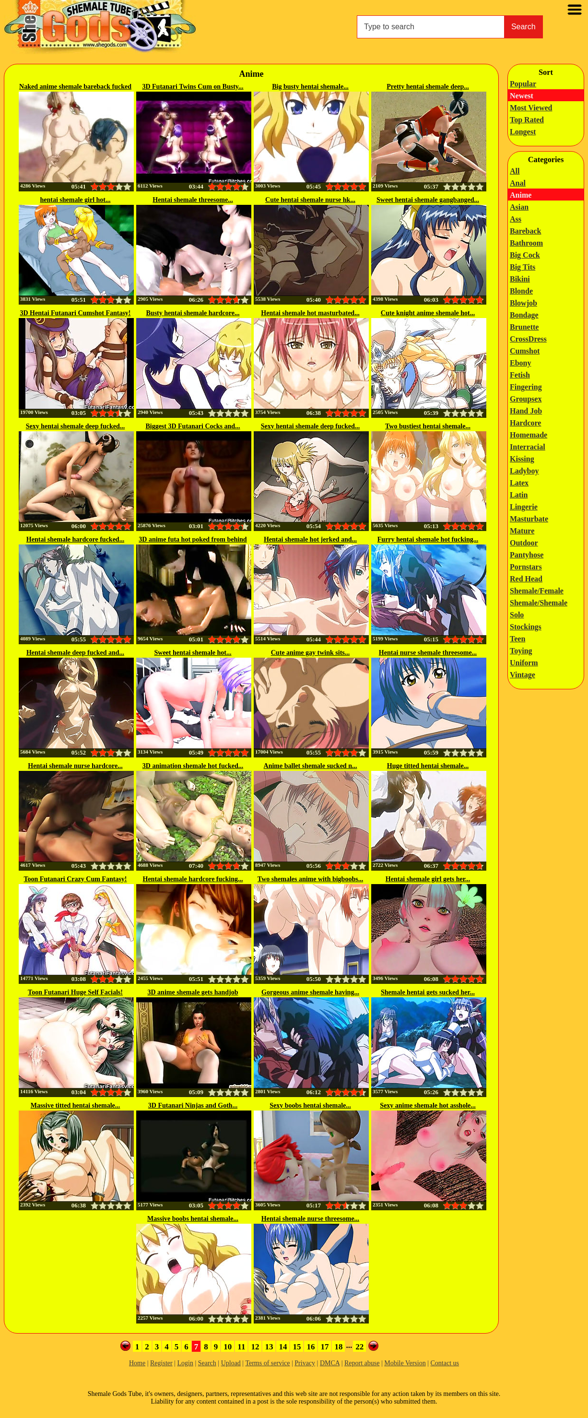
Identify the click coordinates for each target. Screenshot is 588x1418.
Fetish (520, 375)
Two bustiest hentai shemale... (427, 426)
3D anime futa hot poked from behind (193, 539)
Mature (522, 531)
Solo (517, 615)
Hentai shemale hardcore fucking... (193, 879)
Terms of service (267, 1363)
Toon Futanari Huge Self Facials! (75, 992)
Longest (523, 132)
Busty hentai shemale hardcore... (193, 313)
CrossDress (528, 339)
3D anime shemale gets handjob (192, 992)
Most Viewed (531, 108)
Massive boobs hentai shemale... (192, 1218)
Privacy (304, 1363)
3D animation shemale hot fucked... (192, 765)
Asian (519, 207)
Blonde (521, 291)
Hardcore (525, 423)
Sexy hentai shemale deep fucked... (75, 426)
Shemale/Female (537, 591)
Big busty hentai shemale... (310, 86)
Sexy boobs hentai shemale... (310, 1105)
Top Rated (527, 120)
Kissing (522, 459)
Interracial (527, 447)
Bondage (524, 315)
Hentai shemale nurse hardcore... (75, 765)
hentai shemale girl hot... (75, 199)
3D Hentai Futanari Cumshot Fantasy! (75, 313)
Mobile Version (404, 1363)
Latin (519, 495)
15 (297, 1346)
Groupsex (525, 399)
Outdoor (524, 543)
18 (338, 1346)
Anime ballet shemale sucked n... (310, 765)
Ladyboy (524, 471)
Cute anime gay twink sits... (310, 652)
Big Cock (525, 255)
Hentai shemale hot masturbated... (310, 313)
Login (185, 1363)
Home (137, 1363)
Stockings (525, 627)
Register (161, 1363)
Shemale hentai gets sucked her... (428, 992)
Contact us (445, 1363)
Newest (521, 96)
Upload (231, 1363)
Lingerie (524, 507)
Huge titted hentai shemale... (428, 765)
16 (310, 1346)
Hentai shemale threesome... (193, 199)
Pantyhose (526, 555)
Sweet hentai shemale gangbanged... (427, 199)
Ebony (520, 363)
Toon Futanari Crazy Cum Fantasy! (75, 879)
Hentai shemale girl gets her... (428, 879)
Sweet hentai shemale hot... (193, 652)
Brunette (524, 327)
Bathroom (526, 243)
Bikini (520, 279)
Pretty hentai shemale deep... (428, 86)
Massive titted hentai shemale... (75, 1105)
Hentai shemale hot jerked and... (310, 539)
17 (324, 1346)
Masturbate (529, 519)
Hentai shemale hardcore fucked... (75, 539)
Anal (518, 183)
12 (255, 1346)
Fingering (526, 387)
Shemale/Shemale (538, 603)
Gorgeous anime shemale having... (310, 992)
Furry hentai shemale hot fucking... (427, 539)
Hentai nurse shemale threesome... (428, 652)
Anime (520, 195)
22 (359, 1346)
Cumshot (525, 351)
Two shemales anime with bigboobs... (310, 879)
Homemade (528, 435)
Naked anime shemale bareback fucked (75, 86)
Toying (521, 651)
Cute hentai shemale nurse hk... (310, 199)
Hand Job (526, 411)
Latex (519, 483)
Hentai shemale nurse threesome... (310, 1218)
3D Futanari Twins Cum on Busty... (192, 86)
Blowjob (523, 303)
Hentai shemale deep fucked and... (75, 652)
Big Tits (522, 267)
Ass (515, 219)
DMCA (330, 1363)
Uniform (524, 663)
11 (241, 1346)
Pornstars (526, 567)
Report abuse (361, 1363)
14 (283, 1346)
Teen (517, 639)
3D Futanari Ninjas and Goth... (192, 1105)
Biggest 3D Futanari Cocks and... (192, 426)
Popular (523, 84)
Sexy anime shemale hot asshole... (428, 1105)
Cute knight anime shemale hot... (428, 313)
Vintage (522, 675)
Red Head (526, 579)
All (514, 171)
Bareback (525, 231)
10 (227, 1346)
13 (269, 1346)
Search (523, 27)
